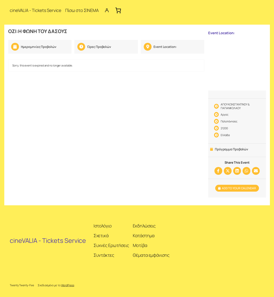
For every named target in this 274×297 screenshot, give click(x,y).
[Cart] (118, 10)
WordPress (67, 285)
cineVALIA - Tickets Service (35, 10)
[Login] (107, 10)
